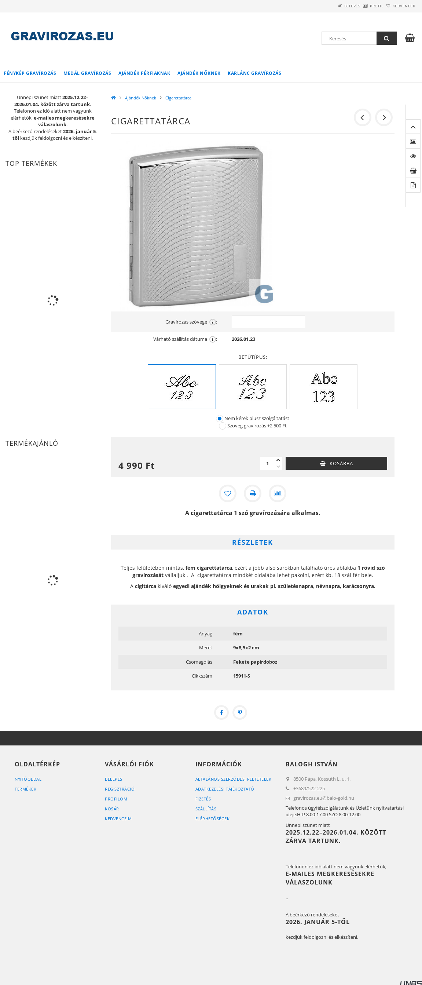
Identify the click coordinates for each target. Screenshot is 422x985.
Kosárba (341, 463)
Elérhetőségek (212, 818)
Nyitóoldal (28, 779)
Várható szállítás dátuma (185, 339)
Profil (364, 5)
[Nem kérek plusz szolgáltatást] (219, 418)
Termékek (25, 789)
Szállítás (206, 808)
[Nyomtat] (252, 493)
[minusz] (278, 466)
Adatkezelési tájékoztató (224, 789)
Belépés (332, 5)
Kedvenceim (118, 818)
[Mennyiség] (267, 463)
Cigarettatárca (178, 98)
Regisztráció (120, 789)
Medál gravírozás (87, 73)
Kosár (112, 808)
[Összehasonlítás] (277, 493)
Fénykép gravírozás (30, 73)
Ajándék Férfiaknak (144, 73)
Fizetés (203, 799)
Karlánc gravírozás (254, 73)
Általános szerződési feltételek (233, 779)
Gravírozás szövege (191, 321)
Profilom (116, 799)
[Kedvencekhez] (227, 493)
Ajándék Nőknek (198, 73)
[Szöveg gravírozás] (222, 426)
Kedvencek (399, 5)
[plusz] (278, 460)
